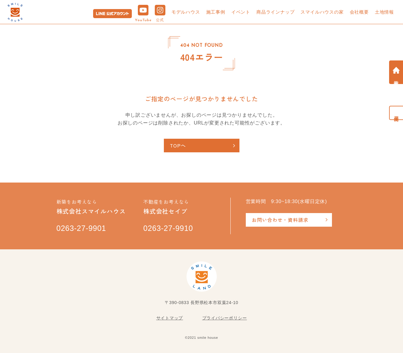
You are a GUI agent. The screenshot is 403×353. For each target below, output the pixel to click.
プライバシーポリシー (224, 318)
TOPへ (178, 145)
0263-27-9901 (81, 228)
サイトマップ (169, 318)
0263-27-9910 (168, 228)
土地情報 (384, 12)
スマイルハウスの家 (322, 12)
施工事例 (215, 12)
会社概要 (359, 12)
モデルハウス (185, 12)
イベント (240, 12)
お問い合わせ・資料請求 (280, 219)
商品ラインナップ (275, 12)
